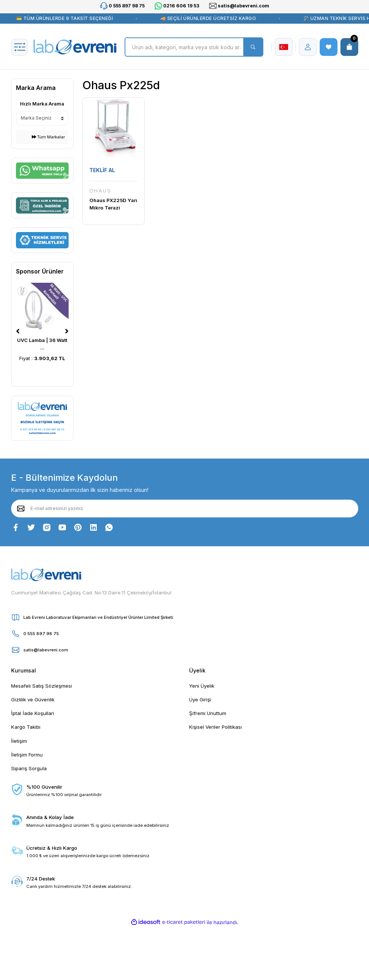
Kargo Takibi (25, 727)
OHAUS (100, 190)
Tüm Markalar (48, 137)
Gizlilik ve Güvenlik (33, 699)
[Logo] (75, 47)
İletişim (19, 741)
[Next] (67, 331)
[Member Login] (307, 47)
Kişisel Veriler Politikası (215, 727)
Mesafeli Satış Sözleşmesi (41, 686)
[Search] (193, 47)
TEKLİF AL (102, 170)
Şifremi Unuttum (207, 713)
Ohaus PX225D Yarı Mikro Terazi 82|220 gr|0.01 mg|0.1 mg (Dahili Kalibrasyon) (113, 204)
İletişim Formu (27, 755)
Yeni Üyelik (201, 686)
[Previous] (18, 331)
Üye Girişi (200, 699)
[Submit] (20, 508)
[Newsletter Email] (184, 508)
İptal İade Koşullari (32, 713)
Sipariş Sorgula (29, 768)
